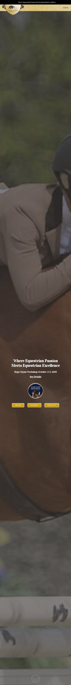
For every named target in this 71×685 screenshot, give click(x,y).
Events (34, 405)
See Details (35, 376)
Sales (18, 405)
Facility (52, 405)
